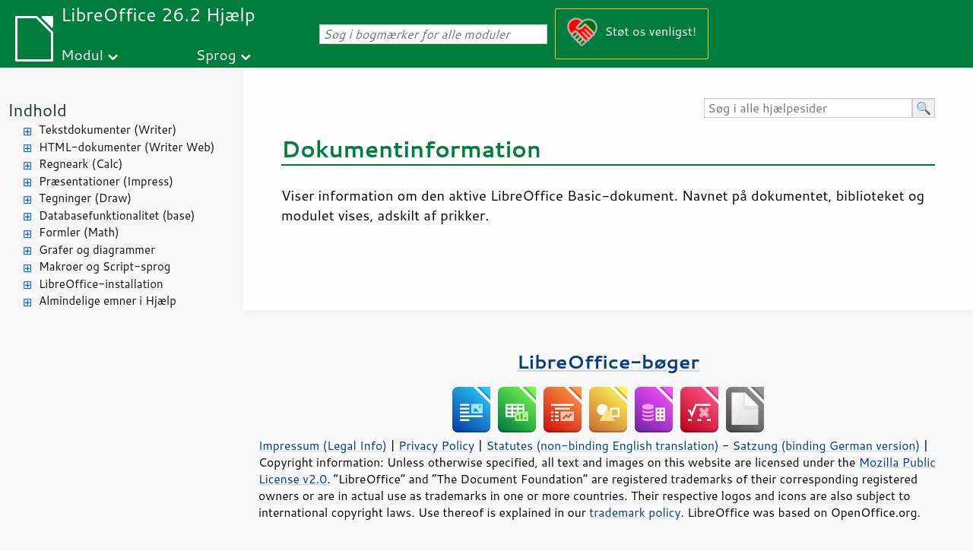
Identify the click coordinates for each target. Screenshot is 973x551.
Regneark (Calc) (80, 164)
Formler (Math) (79, 232)
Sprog (216, 54)
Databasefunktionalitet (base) (117, 215)
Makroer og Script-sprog (104, 266)
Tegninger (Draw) (85, 198)
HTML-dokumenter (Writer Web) (126, 147)
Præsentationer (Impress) (106, 181)
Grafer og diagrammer (97, 250)
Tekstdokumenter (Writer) (107, 130)
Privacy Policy (436, 445)
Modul (82, 54)
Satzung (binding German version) (827, 445)
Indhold (37, 110)
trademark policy (634, 512)
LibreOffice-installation (101, 284)
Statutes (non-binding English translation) (602, 445)
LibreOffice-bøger (608, 361)
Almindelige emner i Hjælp (107, 301)
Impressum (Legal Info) (322, 445)
